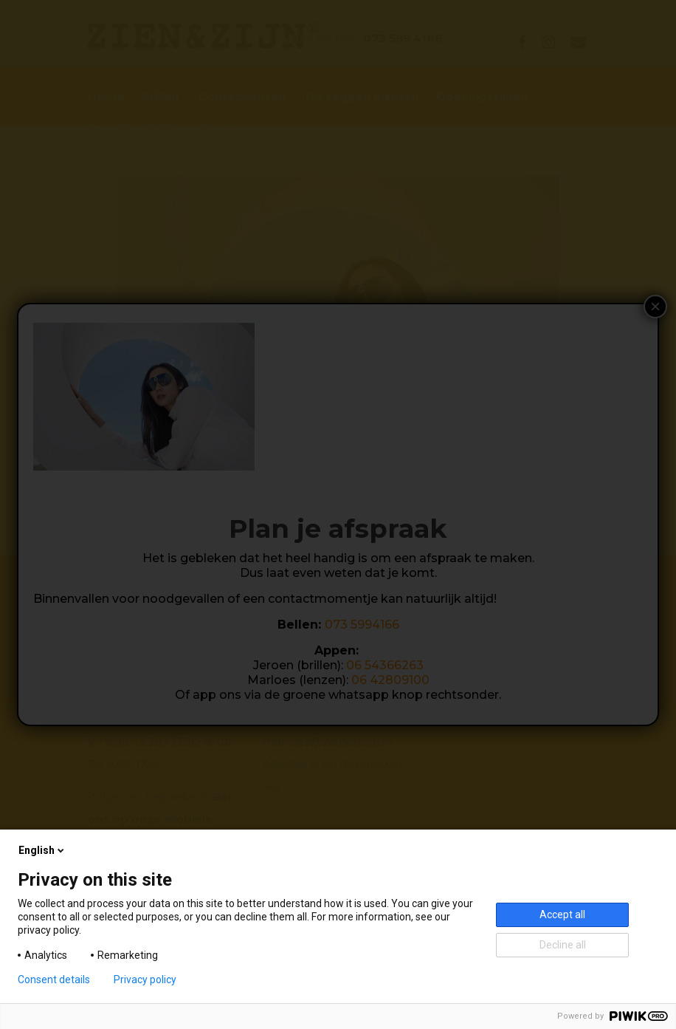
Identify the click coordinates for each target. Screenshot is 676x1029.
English (42, 850)
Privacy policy (145, 979)
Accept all (562, 914)
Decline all (562, 945)
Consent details (54, 979)
